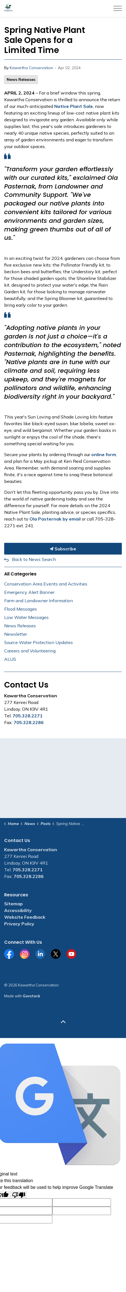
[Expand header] (117, 8)
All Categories (20, 574)
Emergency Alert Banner (29, 592)
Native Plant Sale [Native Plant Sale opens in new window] (73, 106)
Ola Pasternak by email (55, 519)
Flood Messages (20, 609)
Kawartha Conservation (31, 67)
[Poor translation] (18, 1194)
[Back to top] (63, 1022)
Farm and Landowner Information (38, 600)
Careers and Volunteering (30, 651)
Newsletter (15, 634)
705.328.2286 (29, 722)
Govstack (31, 996)
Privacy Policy (19, 923)
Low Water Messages (26, 617)
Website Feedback (24, 917)
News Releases (21, 79)
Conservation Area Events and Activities (45, 584)
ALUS (10, 659)
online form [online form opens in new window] (103, 454)
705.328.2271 (28, 715)
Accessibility (18, 910)
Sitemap (13, 903)
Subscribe (63, 548)
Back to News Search (34, 559)
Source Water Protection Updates (38, 642)
